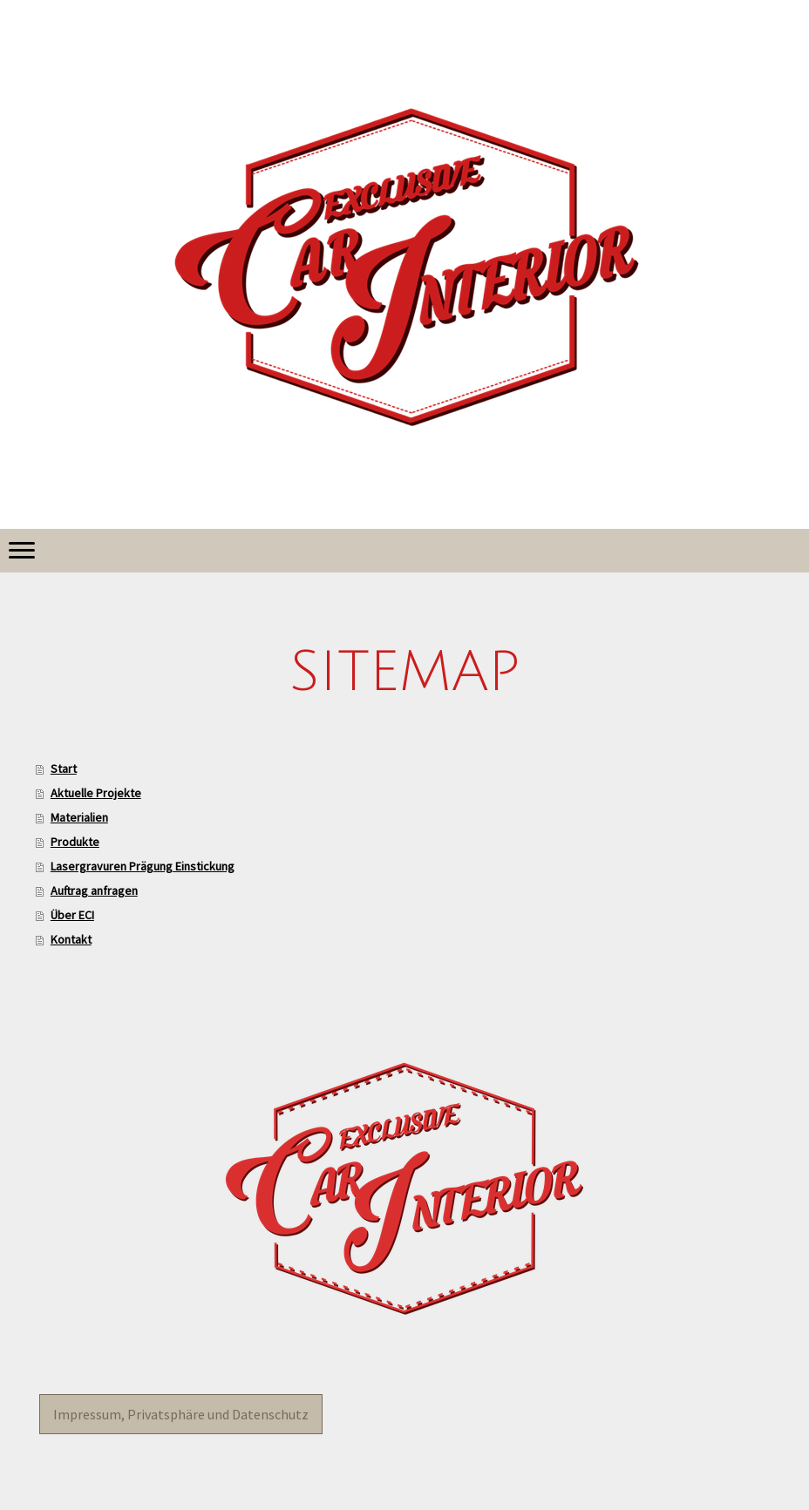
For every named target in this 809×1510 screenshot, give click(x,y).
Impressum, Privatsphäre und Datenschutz (181, 1414)
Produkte (75, 842)
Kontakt (71, 939)
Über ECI (72, 915)
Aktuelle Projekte (96, 793)
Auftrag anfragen (94, 890)
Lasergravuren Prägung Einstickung (143, 866)
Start (64, 768)
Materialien (79, 817)
